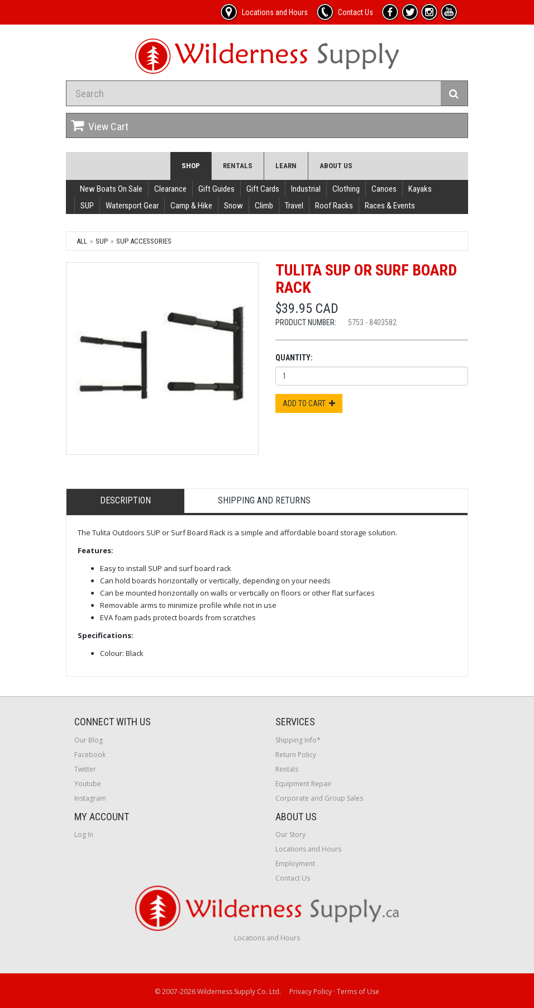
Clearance (170, 189)
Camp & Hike (191, 206)
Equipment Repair (303, 783)
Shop (191, 165)
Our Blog (88, 740)
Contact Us (292, 878)
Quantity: (294, 357)
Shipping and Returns (264, 500)
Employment (295, 863)
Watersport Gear (132, 206)
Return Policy (295, 754)
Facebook (90, 754)
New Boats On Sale (111, 189)
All (82, 241)
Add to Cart (309, 403)
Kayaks (420, 189)
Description (125, 500)
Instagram (90, 798)
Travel (294, 206)
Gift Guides (216, 189)
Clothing (346, 189)
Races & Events (390, 206)
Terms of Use (358, 991)
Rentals (237, 165)
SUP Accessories (143, 241)
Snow (233, 206)
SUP (87, 206)
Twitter (85, 769)
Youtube (87, 783)
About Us (336, 165)
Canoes (384, 189)
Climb (264, 206)
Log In (83, 834)
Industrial (306, 189)
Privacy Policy (310, 991)
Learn (286, 165)
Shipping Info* (298, 740)
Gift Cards (262, 189)
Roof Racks (334, 206)
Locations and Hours (308, 849)
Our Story (290, 834)
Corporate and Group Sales (319, 798)
